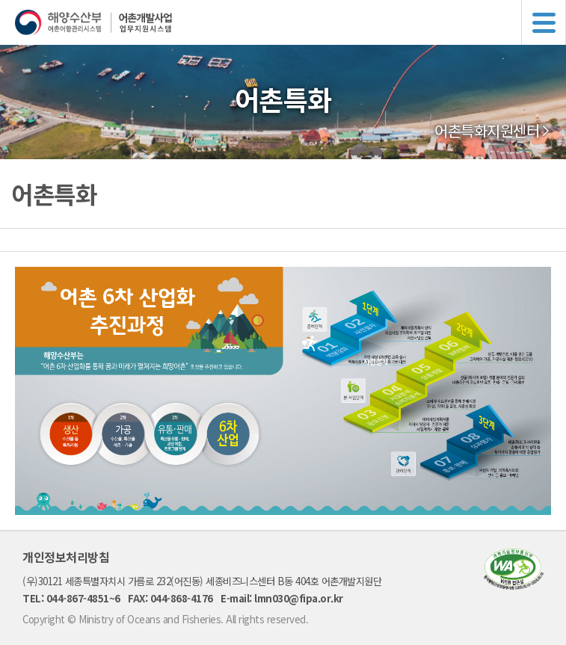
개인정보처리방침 (65, 557)
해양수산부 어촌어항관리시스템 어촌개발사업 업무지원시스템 (290, 22)
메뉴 (543, 22)
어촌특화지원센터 (486, 130)
